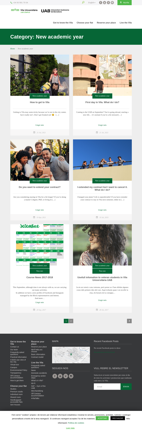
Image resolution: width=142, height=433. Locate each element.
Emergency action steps (38, 377)
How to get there (17, 380)
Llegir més (40, 125)
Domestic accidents (39, 373)
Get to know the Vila (63, 23)
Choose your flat (85, 23)
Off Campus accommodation (16, 377)
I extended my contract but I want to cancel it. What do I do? (102, 188)
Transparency (15, 373)
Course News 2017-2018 (39, 277)
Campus (13, 367)
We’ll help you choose (36, 351)
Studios (13, 389)
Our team (14, 350)
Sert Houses (15, 405)
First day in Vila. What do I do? (102, 102)
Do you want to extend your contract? (39, 187)
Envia (126, 386)
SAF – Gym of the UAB (38, 387)
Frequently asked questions (17, 353)
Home (12, 49)
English (91, 3)
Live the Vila (126, 23)
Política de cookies (76, 423)
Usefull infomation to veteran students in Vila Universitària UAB (102, 279)
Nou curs (39, 271)
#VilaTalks (35, 398)
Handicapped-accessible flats (16, 401)
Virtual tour (14, 365)
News (33, 370)
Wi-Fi (33, 383)
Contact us (14, 347)
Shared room (15, 397)
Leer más (70, 428)
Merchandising (37, 391)
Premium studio (16, 392)
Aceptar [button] (102, 418)
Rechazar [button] (117, 418)
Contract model (37, 357)
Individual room (16, 394)
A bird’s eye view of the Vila (18, 361)
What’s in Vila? (37, 380)
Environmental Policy (18, 370)
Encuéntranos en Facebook (104, 352)
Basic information (38, 354)
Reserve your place (106, 23)
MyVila (124, 2)
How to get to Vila (39, 102)
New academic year (40, 96)
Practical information (18, 357)
